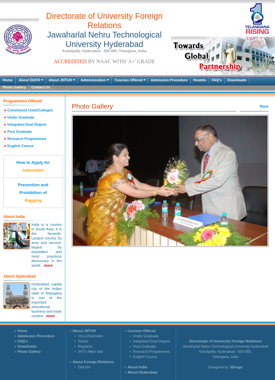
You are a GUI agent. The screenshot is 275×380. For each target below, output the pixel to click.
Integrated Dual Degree (151, 341)
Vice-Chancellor (90, 336)
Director (84, 367)
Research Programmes (151, 351)
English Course (145, 357)
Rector (83, 341)
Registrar (85, 346)
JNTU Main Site (90, 351)
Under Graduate (146, 336)
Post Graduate (144, 346)
